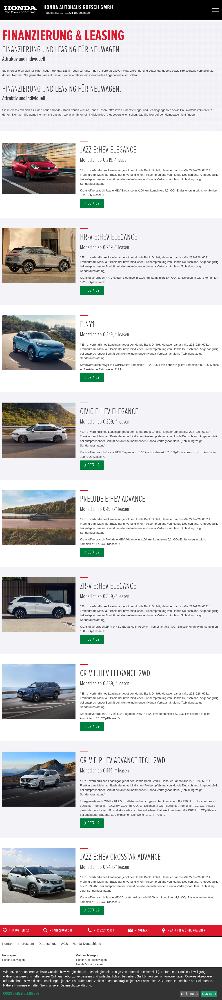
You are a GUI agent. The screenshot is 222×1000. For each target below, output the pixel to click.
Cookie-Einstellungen (21, 993)
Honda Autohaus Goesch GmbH (78, 7)
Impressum (26, 943)
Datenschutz (47, 943)
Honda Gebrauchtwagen (91, 959)
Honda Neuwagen (13, 959)
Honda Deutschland (87, 943)
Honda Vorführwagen (89, 964)
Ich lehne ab (189, 993)
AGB (64, 943)
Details (93, 203)
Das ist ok (209, 993)
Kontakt (7, 943)
